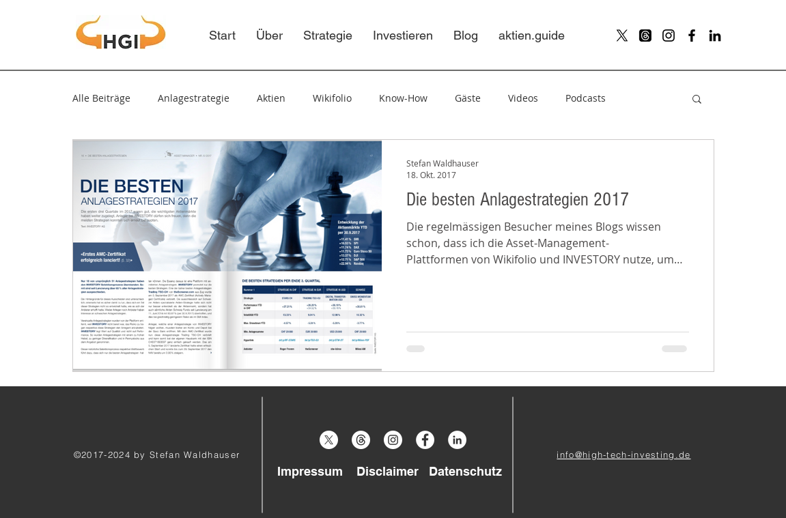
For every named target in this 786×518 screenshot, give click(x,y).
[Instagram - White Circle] (393, 440)
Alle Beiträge (101, 97)
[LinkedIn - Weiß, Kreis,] (457, 440)
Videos (523, 97)
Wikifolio (332, 97)
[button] (696, 100)
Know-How (403, 97)
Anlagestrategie (193, 97)
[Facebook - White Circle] (425, 440)
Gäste (468, 97)
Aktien (271, 97)
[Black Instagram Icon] (668, 35)
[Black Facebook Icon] (692, 35)
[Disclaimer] (388, 471)
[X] (622, 35)
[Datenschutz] (466, 471)
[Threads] (645, 35)
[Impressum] (310, 471)
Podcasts (585, 97)
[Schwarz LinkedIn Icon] (715, 35)
